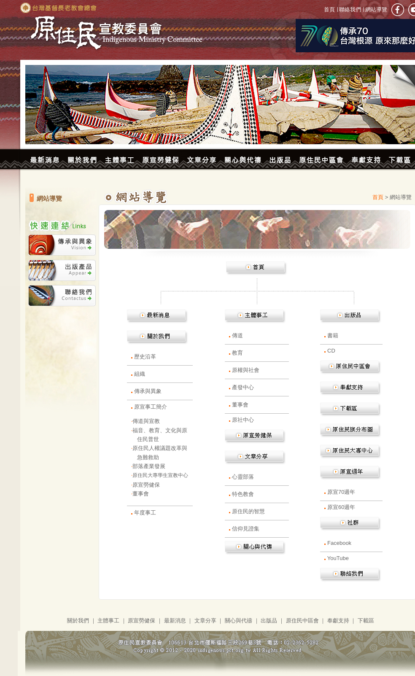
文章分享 (205, 620)
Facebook (339, 543)
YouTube (338, 558)
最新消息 (175, 620)
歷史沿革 (145, 356)
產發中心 (243, 387)
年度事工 (145, 512)
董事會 (140, 493)
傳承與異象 (148, 391)
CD (331, 350)
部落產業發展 (148, 466)
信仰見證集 (245, 528)
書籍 (332, 335)
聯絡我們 (350, 9)
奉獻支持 (338, 620)
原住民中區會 (302, 620)
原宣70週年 (341, 492)
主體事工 (108, 620)
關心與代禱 (238, 620)
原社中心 (243, 420)
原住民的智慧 (248, 511)
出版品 (269, 620)
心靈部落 (243, 477)
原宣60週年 (341, 507)
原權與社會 (245, 370)
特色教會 (243, 494)
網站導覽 (375, 9)
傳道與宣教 (146, 421)
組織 (139, 374)
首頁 (330, 9)
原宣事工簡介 (150, 407)
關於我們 (78, 620)
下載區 (366, 620)
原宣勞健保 (146, 485)
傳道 (237, 335)
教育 (237, 353)
